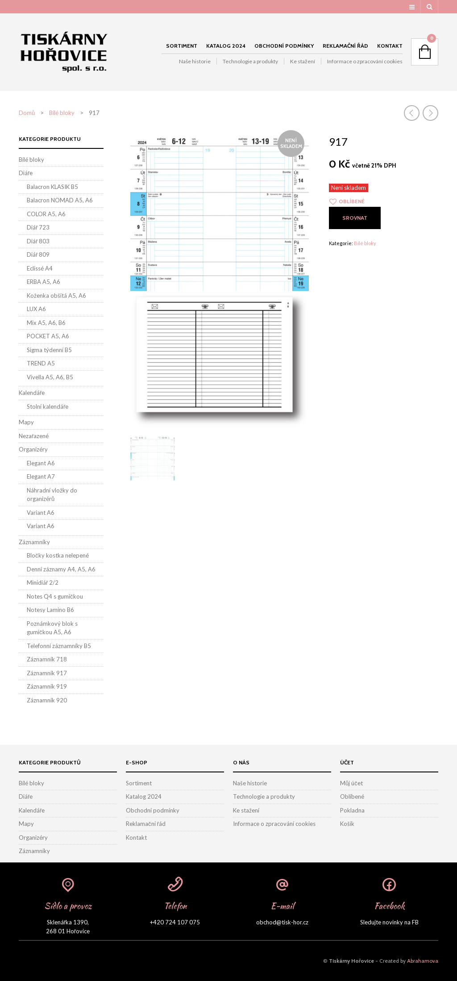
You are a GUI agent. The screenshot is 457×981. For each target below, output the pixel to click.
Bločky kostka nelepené (58, 555)
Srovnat (354, 217)
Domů (27, 112)
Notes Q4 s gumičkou (55, 596)
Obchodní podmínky (284, 45)
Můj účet (351, 783)
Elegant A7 (41, 476)
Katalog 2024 (225, 45)
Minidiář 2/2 (42, 582)
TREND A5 (41, 363)
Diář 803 (38, 241)
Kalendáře (32, 392)
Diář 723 (38, 227)
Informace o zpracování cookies (365, 61)
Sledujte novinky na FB (389, 922)
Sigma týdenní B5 (49, 349)
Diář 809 (38, 254)
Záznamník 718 (47, 659)
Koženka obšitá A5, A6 (56, 295)
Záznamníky (34, 542)
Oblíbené (352, 796)
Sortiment (181, 45)
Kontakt (390, 45)
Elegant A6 (41, 463)
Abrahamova (422, 960)
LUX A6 (36, 308)
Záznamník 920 (47, 700)
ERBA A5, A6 (43, 281)
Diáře (26, 172)
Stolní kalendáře (47, 406)
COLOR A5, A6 (46, 214)
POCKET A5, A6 (48, 336)
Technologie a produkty (250, 61)
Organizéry (33, 449)
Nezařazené (34, 435)
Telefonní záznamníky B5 (59, 645)
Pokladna (352, 810)
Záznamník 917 (47, 673)
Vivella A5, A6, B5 (50, 377)
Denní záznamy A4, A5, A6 (61, 569)
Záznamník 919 (47, 686)
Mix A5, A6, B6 (46, 322)
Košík (347, 823)
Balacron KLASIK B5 (52, 186)
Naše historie (195, 61)
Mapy (26, 422)
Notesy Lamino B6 (50, 609)
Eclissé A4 (40, 268)
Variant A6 (40, 512)
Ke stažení (302, 61)
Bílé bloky (62, 112)
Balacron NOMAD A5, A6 (60, 200)
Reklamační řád (345, 45)
